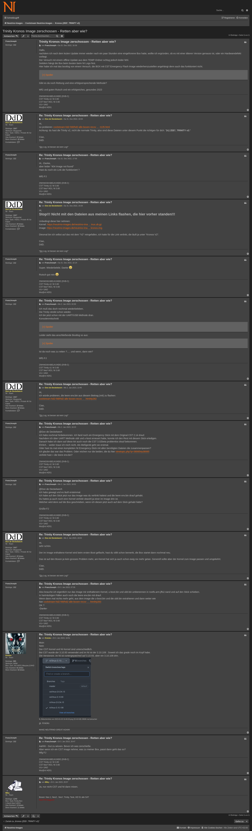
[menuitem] (242, 18)
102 (14, 45)
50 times (21, 670)
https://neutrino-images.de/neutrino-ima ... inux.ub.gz (74, 224)
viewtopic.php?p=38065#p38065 (132, 451)
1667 (15, 128)
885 (14, 661)
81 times (20, 668)
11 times (21, 807)
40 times (21, 139)
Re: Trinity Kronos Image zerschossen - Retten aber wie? (75, 115)
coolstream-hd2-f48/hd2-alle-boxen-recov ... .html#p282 (68, 398)
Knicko (8, 655)
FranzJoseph (11, 41)
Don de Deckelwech (13, 122)
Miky (7, 793)
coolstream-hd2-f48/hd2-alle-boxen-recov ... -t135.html (81, 127)
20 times (20, 137)
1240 (15, 799)
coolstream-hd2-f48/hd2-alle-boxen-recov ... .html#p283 (72, 601)
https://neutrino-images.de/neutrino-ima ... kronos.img (74, 228)
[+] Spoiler (47, 75)
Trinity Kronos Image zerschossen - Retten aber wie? (45, 31)
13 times (20, 805)
